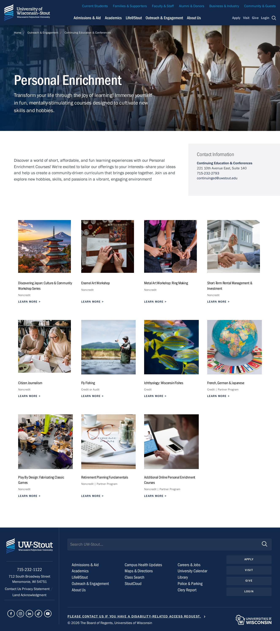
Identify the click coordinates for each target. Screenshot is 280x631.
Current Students (95, 6)
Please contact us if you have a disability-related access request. (134, 616)
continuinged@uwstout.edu (217, 178)
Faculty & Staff (163, 6)
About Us (194, 17)
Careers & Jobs (189, 564)
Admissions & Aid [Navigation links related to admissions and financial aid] (87, 17)
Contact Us (13, 589)
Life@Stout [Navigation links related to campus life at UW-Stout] (134, 17)
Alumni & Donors (191, 6)
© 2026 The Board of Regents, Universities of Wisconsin (110, 623)
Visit (246, 18)
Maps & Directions (139, 570)
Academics (80, 570)
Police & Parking (190, 583)
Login (265, 18)
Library (183, 577)
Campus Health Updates (143, 564)
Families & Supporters (130, 6)
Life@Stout (80, 577)
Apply (236, 18)
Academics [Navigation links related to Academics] (113, 17)
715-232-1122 (29, 569)
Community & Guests (260, 6)
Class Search (134, 577)
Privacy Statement (36, 589)
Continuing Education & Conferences (88, 32)
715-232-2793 (208, 173)
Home (17, 32)
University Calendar (192, 570)
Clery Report (187, 589)
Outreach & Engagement (42, 32)
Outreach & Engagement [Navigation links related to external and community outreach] (164, 17)
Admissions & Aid (85, 564)
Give (255, 18)
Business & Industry (224, 6)
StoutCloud (133, 583)
